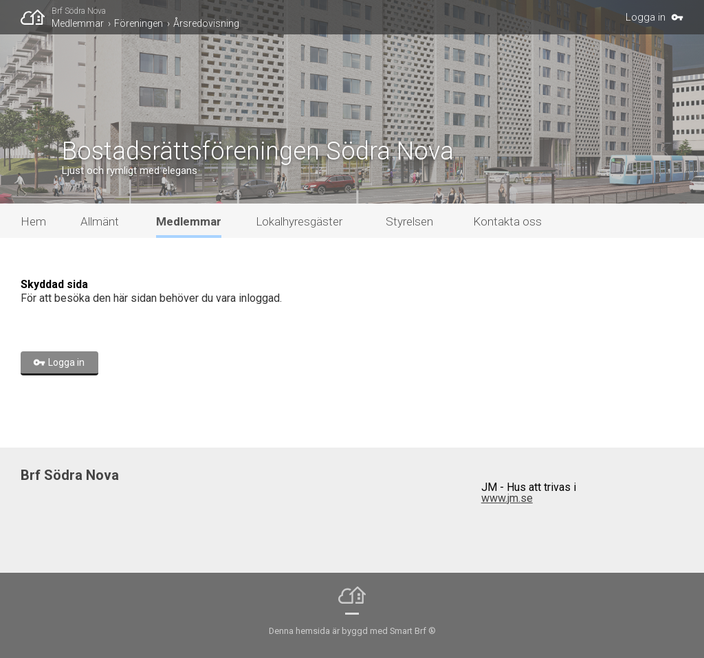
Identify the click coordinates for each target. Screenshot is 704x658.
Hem (33, 221)
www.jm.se (507, 498)
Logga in (646, 17)
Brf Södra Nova (79, 11)
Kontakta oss (507, 221)
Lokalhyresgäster (299, 221)
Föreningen (138, 23)
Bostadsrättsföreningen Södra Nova (258, 151)
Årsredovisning (206, 23)
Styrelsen (409, 221)
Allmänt (99, 221)
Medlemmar (78, 23)
